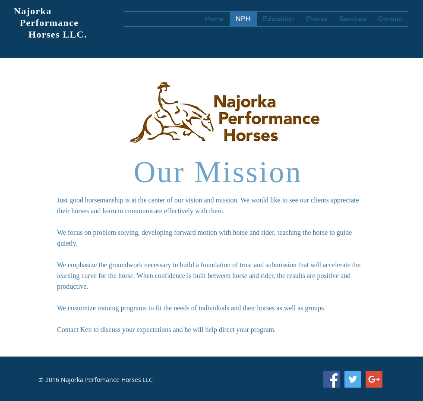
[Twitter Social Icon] (352, 379)
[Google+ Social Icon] (374, 379)
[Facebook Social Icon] (331, 379)
